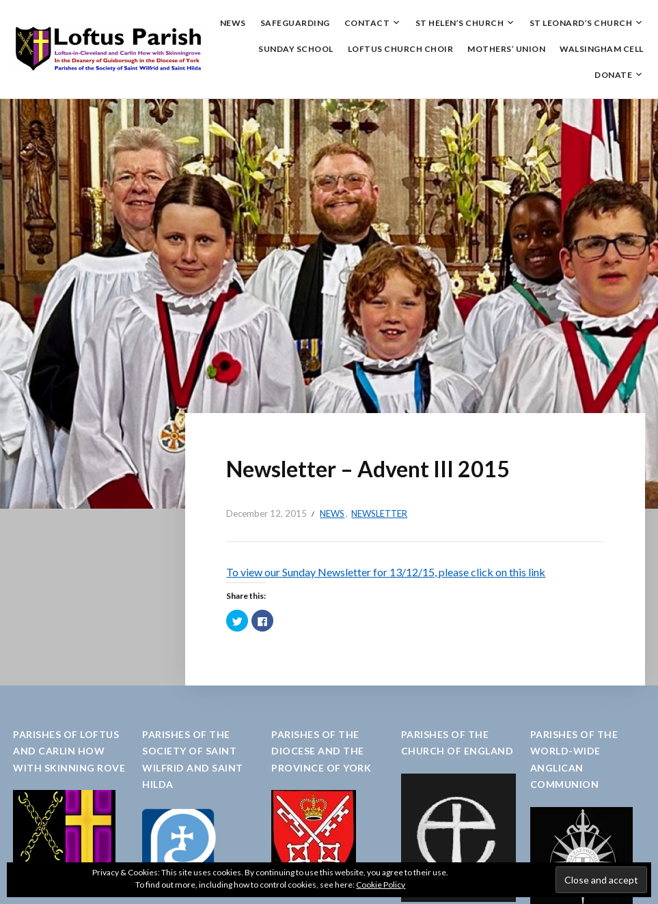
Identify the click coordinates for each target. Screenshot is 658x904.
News (233, 23)
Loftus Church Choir (401, 49)
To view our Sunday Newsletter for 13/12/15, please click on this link (385, 571)
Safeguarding (295, 23)
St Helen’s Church (459, 23)
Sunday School (295, 49)
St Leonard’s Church (581, 23)
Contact (367, 23)
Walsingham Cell (602, 49)
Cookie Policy (380, 884)
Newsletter (379, 513)
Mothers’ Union (506, 49)
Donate (613, 75)
